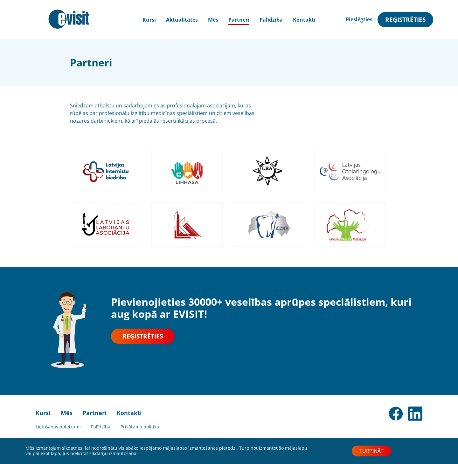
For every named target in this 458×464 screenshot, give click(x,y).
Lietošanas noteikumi (58, 427)
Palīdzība (271, 19)
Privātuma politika (140, 427)
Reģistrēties (405, 19)
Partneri (238, 19)
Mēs (213, 19)
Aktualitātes (182, 19)
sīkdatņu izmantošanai (113, 453)
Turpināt (371, 450)
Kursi (43, 413)
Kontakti (304, 19)
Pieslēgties (359, 19)
